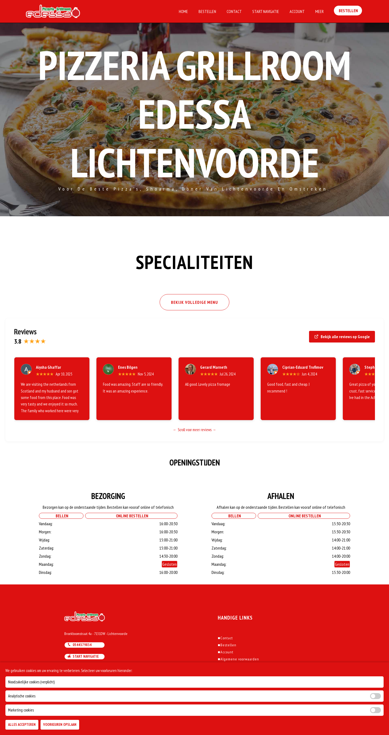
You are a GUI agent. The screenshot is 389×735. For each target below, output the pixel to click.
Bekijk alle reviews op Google (342, 336)
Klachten (226, 666)
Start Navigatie (265, 11)
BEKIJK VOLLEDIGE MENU (194, 302)
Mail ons (77, 667)
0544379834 (79, 644)
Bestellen (207, 11)
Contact (234, 11)
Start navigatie (83, 656)
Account (297, 11)
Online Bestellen (131, 515)
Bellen (61, 515)
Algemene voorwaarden (238, 659)
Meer (319, 11)
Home (183, 11)
